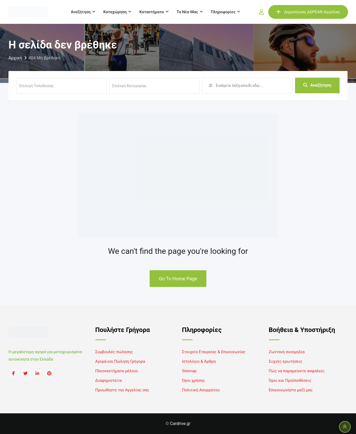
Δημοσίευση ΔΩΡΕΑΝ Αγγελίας (308, 12)
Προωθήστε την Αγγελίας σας (122, 390)
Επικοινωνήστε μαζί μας (291, 390)
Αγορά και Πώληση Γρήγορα (120, 361)
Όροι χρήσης (193, 380)
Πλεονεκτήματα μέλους (116, 371)
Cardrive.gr (180, 423)
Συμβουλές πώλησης (114, 351)
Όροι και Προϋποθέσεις (290, 380)
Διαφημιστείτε (108, 380)
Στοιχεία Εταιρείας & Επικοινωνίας (213, 351)
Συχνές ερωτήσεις (285, 361)
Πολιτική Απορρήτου (201, 390)
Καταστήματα (151, 12)
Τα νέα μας (187, 12)
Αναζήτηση (81, 12)
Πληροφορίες (223, 12)
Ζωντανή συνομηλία (287, 351)
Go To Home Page (178, 278)
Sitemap (189, 371)
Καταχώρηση (115, 12)
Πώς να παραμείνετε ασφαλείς (297, 371)
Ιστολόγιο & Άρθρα (199, 361)
